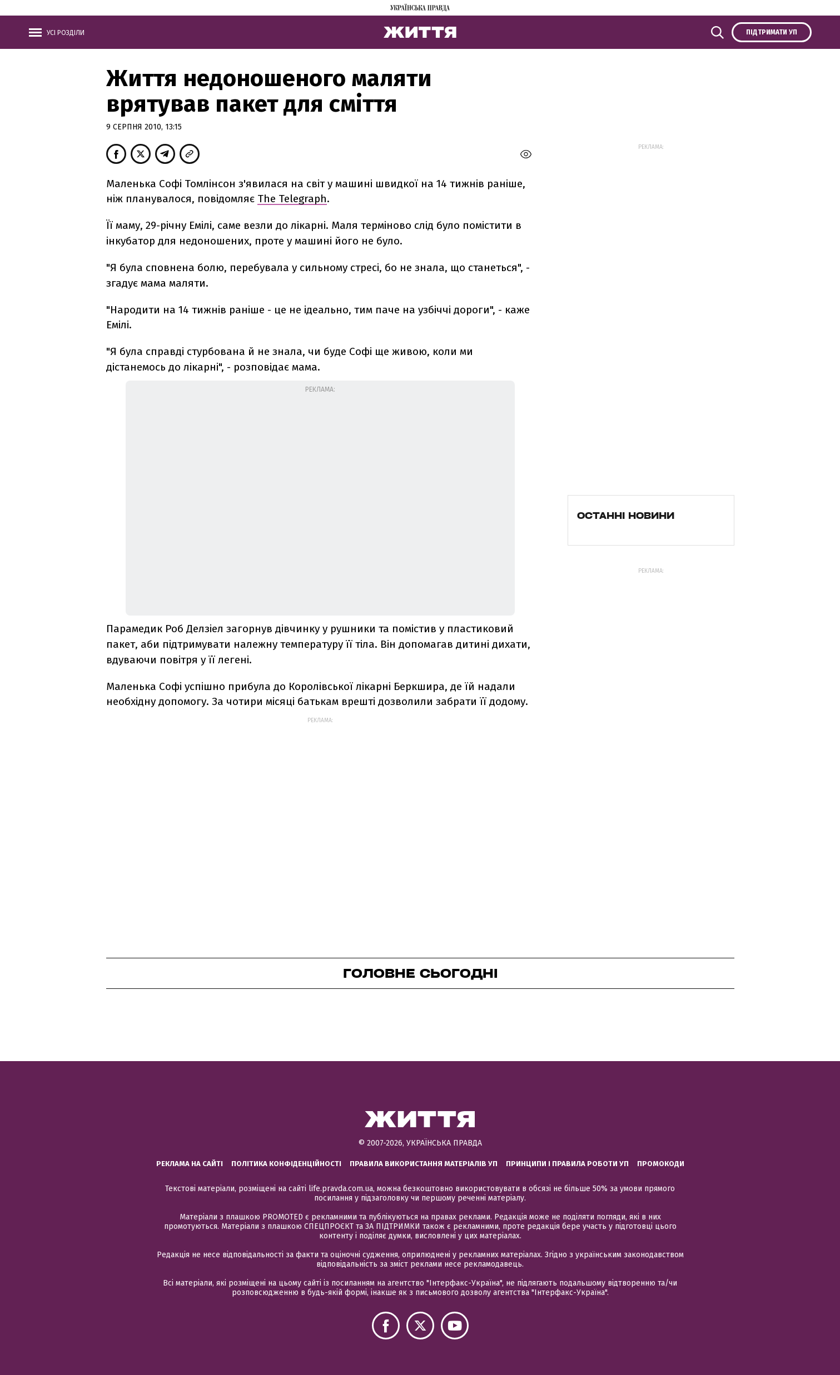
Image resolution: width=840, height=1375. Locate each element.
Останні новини (625, 515)
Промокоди (660, 1163)
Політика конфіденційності (286, 1163)
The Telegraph (292, 198)
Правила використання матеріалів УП (424, 1163)
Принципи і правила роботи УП (567, 1163)
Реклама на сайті (189, 1163)
